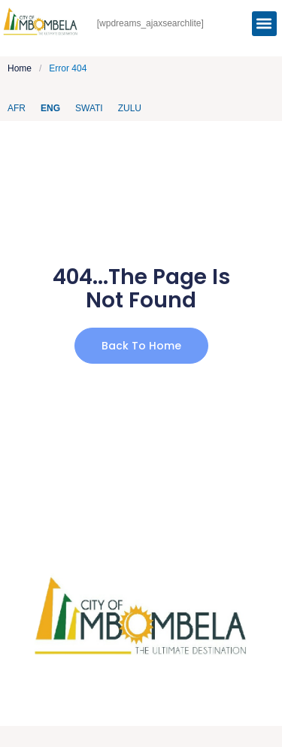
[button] (264, 23)
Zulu (129, 108)
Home (20, 69)
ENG (50, 108)
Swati (89, 108)
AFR (17, 108)
